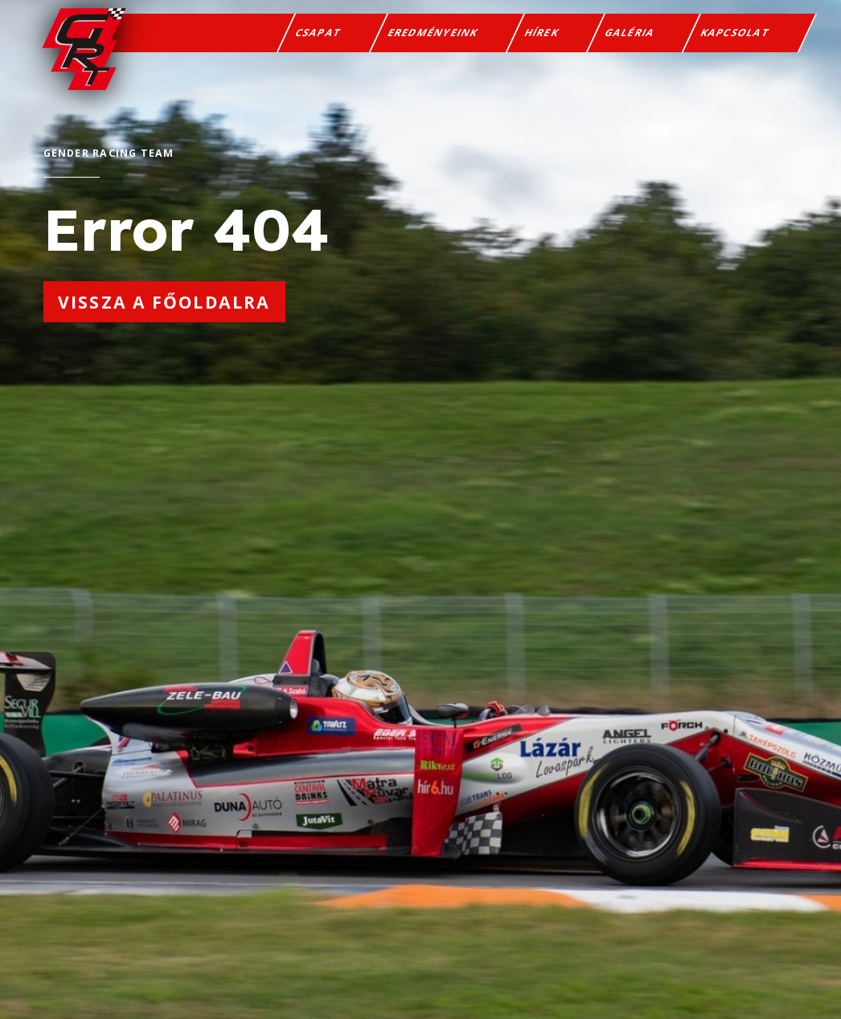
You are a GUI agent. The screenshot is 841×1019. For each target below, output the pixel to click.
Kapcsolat (735, 36)
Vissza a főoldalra (164, 301)
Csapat (319, 36)
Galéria (630, 36)
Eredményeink (433, 36)
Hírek (542, 36)
